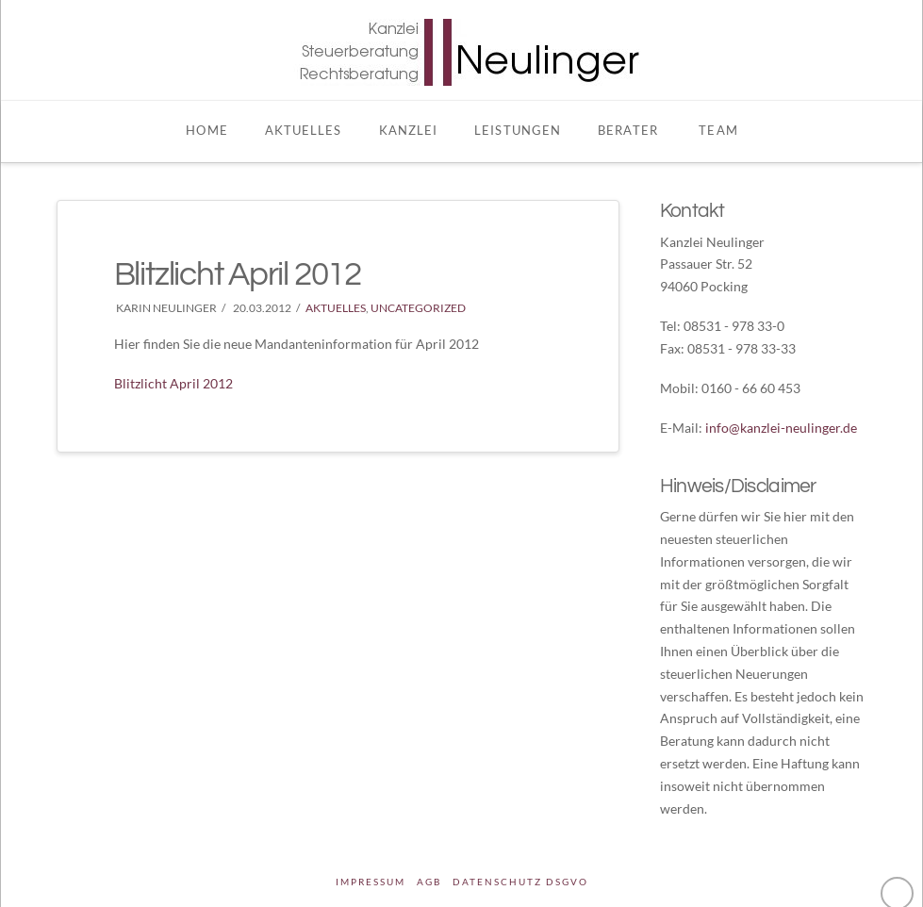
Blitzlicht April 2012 (173, 383)
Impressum (370, 881)
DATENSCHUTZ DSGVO (520, 881)
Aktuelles (335, 308)
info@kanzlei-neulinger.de (781, 428)
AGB (429, 881)
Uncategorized (418, 308)
